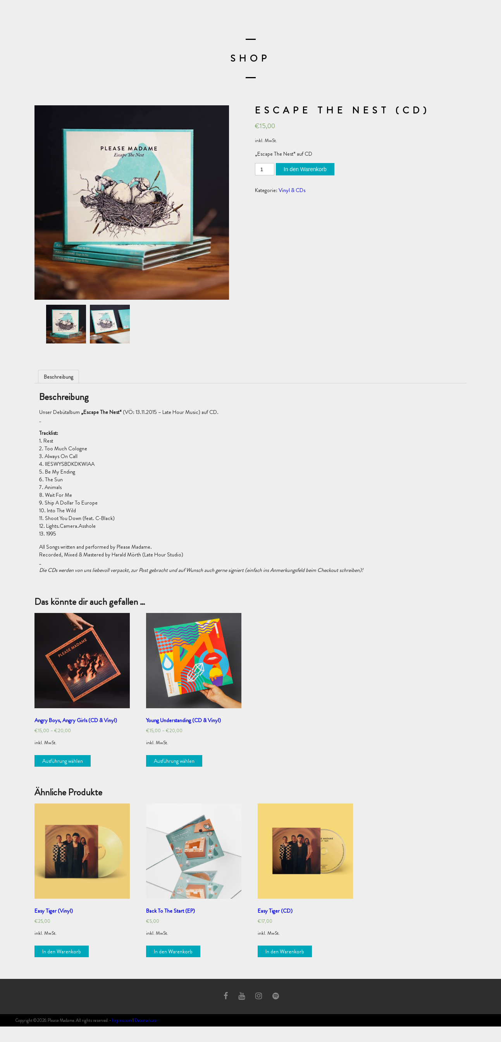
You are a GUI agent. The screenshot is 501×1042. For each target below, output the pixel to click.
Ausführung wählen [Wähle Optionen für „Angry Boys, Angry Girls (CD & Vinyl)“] (62, 761)
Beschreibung (58, 377)
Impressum (122, 1020)
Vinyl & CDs (292, 190)
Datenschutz (145, 1020)
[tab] (58, 376)
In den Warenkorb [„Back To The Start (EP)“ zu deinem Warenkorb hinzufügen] (173, 951)
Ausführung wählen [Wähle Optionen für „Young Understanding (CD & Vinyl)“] (174, 761)
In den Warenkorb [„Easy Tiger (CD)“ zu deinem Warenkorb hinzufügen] (284, 951)
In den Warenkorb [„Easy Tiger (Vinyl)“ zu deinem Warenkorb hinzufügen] (61, 951)
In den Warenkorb (305, 169)
